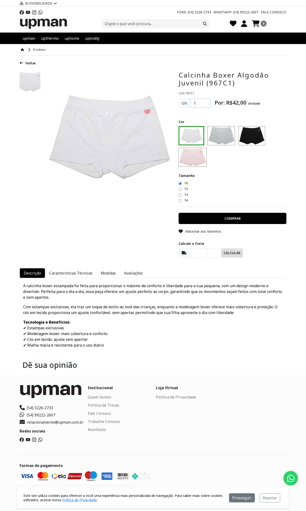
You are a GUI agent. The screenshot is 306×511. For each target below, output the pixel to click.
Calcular (232, 253)
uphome (72, 38)
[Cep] (198, 253)
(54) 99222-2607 (37, 415)
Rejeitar (270, 497)
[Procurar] (205, 23)
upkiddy (92, 38)
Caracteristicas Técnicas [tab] (71, 273)
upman (28, 38)
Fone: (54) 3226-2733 (194, 12)
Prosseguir (242, 497)
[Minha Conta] (244, 23)
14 (183, 194)
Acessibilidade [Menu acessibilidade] (38, 3)
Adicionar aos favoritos (200, 231)
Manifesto (97, 429)
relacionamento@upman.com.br (52, 422)
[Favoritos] (233, 23)
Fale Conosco (273, 12)
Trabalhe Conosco (104, 421)
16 (183, 200)
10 (183, 183)
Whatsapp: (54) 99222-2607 (235, 12)
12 (183, 188)
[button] (232, 218)
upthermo (50, 38)
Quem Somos (99, 397)
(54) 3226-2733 (36, 408)
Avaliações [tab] (133, 273)
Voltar (28, 63)
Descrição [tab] (32, 273)
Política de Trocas (103, 405)
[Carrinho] (259, 23)
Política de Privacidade (176, 397)
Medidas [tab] (108, 273)
